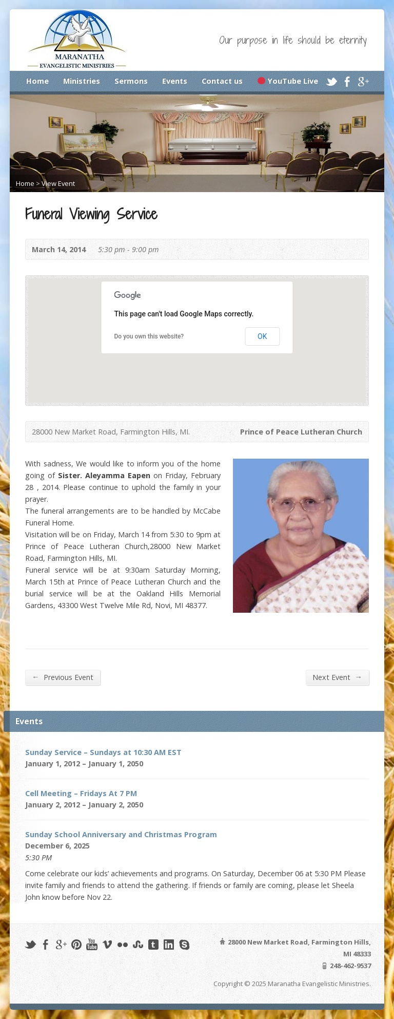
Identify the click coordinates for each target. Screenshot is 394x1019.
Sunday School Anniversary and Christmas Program (121, 834)
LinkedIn (168, 944)
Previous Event (62, 677)
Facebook (347, 81)
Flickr (122, 944)
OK (262, 336)
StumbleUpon (138, 944)
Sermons (131, 81)
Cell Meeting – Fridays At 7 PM (81, 793)
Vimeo (107, 944)
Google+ (363, 81)
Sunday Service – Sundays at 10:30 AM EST (103, 752)
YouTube (91, 944)
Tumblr (153, 944)
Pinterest (76, 944)
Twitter (331, 81)
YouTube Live (288, 81)
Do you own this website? (149, 336)
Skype (184, 944)
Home (37, 81)
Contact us (222, 81)
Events (174, 81)
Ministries (81, 81)
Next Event (337, 677)
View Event (58, 183)
